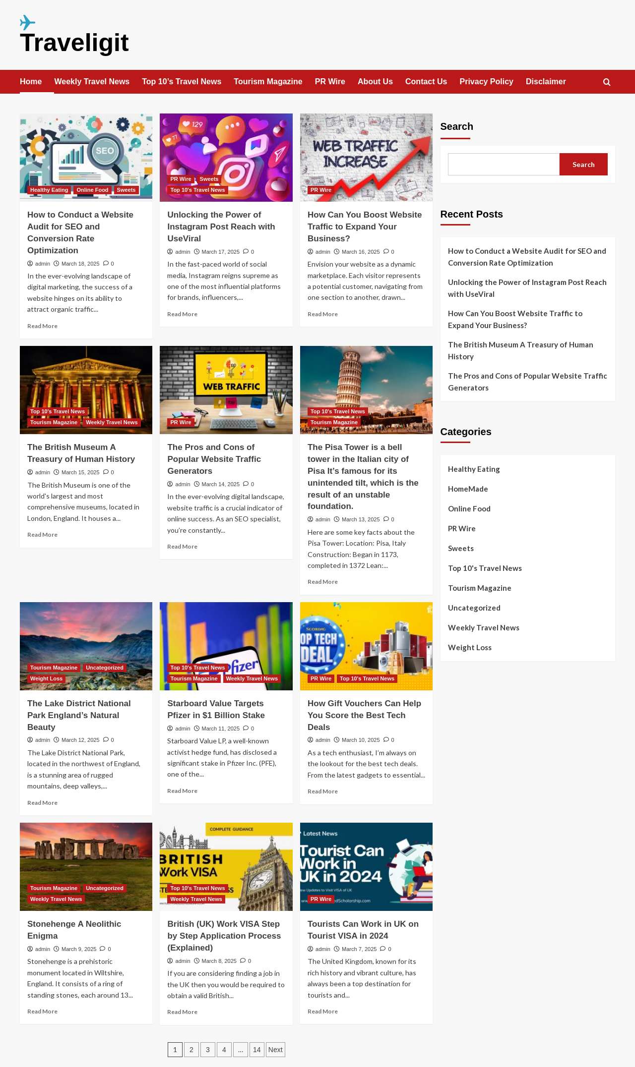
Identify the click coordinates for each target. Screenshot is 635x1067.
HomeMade (468, 488)
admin (42, 264)
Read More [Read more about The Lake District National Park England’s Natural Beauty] (42, 802)
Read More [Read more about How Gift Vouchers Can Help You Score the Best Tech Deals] (323, 791)
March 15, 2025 (80, 472)
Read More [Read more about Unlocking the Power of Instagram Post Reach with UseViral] (182, 314)
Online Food (469, 508)
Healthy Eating (474, 468)
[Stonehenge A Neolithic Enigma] (86, 867)
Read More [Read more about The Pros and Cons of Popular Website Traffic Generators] (182, 546)
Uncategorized (474, 607)
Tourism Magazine (268, 81)
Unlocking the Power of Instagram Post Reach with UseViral (221, 226)
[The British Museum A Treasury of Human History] (86, 390)
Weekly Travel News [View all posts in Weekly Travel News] (111, 422)
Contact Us (426, 81)
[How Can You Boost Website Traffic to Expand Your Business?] (366, 157)
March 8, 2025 (219, 961)
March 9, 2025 (79, 949)
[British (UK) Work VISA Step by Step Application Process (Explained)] (226, 867)
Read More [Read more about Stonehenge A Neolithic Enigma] (42, 1011)
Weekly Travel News (91, 81)
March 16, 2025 (361, 252)
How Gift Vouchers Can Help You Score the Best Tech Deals (364, 715)
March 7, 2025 (359, 949)
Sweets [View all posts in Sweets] (126, 190)
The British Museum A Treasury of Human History (520, 350)
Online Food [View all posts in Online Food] (92, 190)
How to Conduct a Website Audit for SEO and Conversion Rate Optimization (527, 256)
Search (457, 126)
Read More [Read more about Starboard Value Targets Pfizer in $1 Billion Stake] (182, 790)
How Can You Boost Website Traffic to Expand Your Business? (365, 226)
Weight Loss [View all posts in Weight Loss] (46, 678)
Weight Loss (470, 647)
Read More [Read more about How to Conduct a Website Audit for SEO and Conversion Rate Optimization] (42, 326)
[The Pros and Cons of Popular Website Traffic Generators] (226, 390)
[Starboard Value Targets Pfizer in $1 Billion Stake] (226, 646)
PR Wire (330, 81)
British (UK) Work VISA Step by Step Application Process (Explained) (224, 936)
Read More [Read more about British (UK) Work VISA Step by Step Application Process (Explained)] (182, 1011)
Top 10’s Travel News (181, 81)
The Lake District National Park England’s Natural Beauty (79, 715)
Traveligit (74, 42)
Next (275, 1050)
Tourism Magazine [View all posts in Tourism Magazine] (53, 422)
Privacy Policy (486, 81)
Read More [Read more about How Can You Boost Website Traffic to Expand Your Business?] (323, 314)
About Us (375, 81)
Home (31, 81)
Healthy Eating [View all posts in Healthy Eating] (49, 190)
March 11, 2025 (221, 728)
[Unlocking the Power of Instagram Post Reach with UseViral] (226, 157)
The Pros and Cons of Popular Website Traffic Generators (214, 459)
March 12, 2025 (80, 740)
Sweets (461, 548)
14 (257, 1050)
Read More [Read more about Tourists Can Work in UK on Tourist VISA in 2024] (323, 1011)
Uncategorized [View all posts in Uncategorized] (105, 668)
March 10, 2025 (361, 740)
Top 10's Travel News (485, 567)
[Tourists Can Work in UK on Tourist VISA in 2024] (366, 867)
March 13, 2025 (361, 519)
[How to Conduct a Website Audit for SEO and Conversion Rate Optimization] (86, 157)
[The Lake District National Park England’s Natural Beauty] (86, 646)
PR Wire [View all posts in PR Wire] (180, 179)
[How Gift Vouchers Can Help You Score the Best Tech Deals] (366, 646)
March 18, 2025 (80, 264)
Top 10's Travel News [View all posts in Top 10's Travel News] (197, 190)
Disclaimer (546, 81)
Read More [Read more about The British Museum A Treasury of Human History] (42, 534)
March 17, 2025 (221, 252)
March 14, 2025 (221, 484)
